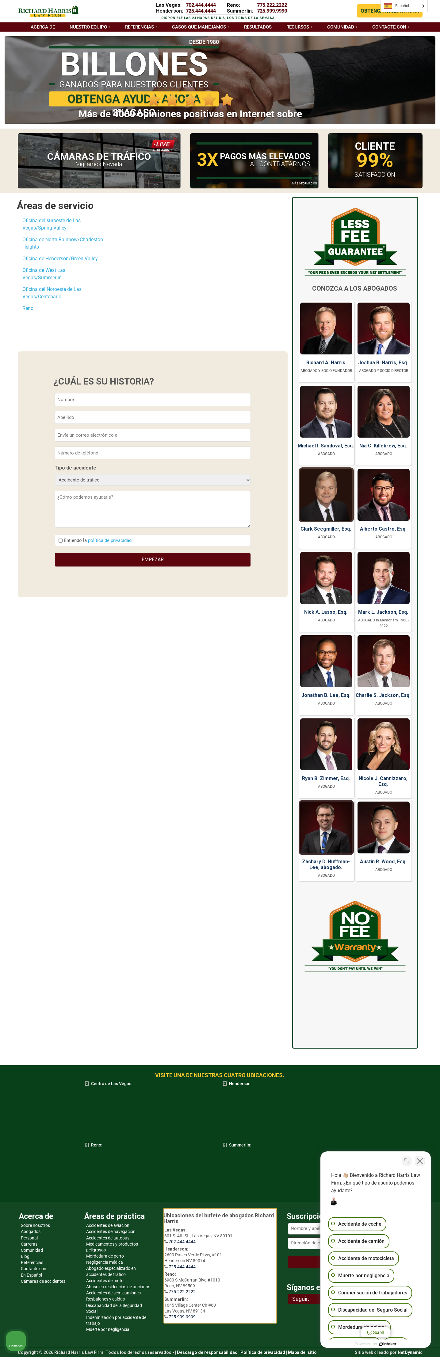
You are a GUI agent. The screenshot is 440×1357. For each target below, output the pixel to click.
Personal (29, 1237)
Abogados (30, 1231)
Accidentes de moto (105, 1280)
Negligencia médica (104, 1262)
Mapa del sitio (302, 1352)
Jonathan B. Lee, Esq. (325, 695)
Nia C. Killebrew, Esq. (383, 446)
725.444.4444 (201, 11)
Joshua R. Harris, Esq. (383, 362)
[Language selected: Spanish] (404, 6)
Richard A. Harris (325, 362)
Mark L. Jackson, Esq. (383, 612)
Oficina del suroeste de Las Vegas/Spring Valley (51, 224)
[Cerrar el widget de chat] (420, 1161)
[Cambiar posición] (407, 1161)
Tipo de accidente (75, 468)
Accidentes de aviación (107, 1225)
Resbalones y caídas (105, 1299)
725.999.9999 (272, 11)
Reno (27, 308)
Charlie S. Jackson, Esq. (383, 695)
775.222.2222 (272, 5)
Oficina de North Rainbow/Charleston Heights (62, 243)
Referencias (139, 27)
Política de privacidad (262, 1352)
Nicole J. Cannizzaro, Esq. (383, 781)
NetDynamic (410, 1352)
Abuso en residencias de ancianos (118, 1286)
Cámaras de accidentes (43, 1281)
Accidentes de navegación (111, 1231)
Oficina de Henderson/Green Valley (60, 258)
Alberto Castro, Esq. (383, 529)
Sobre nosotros (35, 1225)
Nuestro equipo (88, 27)
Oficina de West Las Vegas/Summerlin (43, 273)
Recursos (297, 27)
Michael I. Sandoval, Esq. (326, 446)
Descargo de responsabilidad (207, 1352)
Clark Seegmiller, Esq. (325, 529)
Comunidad (340, 27)
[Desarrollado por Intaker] (388, 1344)
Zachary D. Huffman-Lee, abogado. (326, 864)
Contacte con (389, 27)
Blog (25, 1256)
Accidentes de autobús (107, 1237)
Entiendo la (98, 540)
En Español (31, 1275)
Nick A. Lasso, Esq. (325, 612)
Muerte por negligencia (107, 1329)
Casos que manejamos (199, 27)
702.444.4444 (201, 5)
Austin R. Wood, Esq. (383, 861)
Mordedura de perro (105, 1256)
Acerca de (43, 27)
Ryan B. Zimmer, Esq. (326, 778)
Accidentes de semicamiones (113, 1292)
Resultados (258, 27)
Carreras (29, 1244)
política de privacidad (110, 540)
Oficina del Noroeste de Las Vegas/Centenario (52, 293)
